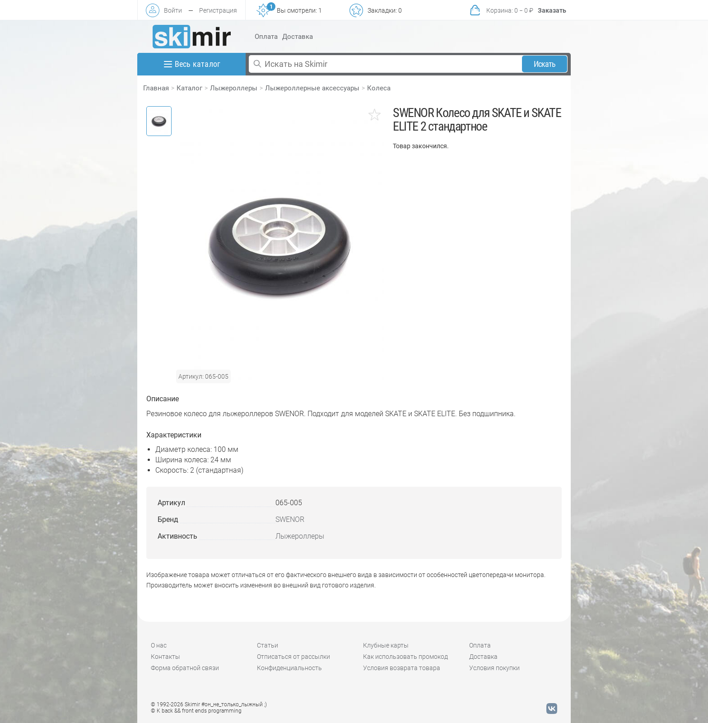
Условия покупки (494, 667)
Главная (156, 88)
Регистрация (218, 10)
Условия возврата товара (401, 667)
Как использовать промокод (405, 656)
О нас (159, 645)
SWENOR (289, 519)
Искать (545, 64)
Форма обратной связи (185, 667)
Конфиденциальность (289, 667)
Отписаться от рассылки (293, 656)
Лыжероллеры (233, 88)
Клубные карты (386, 645)
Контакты (165, 656)
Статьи (267, 645)
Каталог (189, 88)
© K (196, 711)
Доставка (297, 37)
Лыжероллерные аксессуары (312, 88)
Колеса (379, 88)
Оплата (266, 37)
